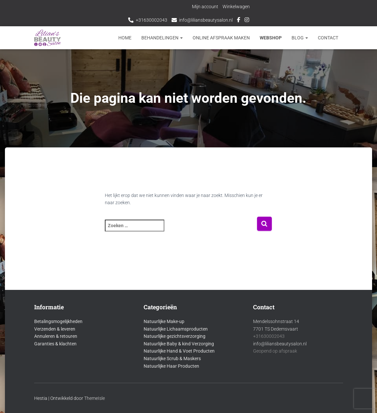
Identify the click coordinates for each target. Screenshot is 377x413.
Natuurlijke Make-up (164, 321)
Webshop (271, 37)
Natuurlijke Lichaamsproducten (176, 329)
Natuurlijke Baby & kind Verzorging (179, 343)
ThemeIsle (94, 398)
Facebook (238, 20)
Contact (328, 37)
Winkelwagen (236, 6)
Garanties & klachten (55, 343)
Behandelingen (162, 37)
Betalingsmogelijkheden (58, 321)
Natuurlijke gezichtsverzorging (174, 336)
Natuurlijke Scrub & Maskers (172, 358)
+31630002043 (151, 20)
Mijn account (205, 6)
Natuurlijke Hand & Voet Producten (179, 351)
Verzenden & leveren (54, 329)
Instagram (247, 20)
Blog (300, 37)
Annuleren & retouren (55, 336)
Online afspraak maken (221, 37)
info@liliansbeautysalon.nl (206, 20)
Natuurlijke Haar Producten (171, 366)
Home (124, 37)
